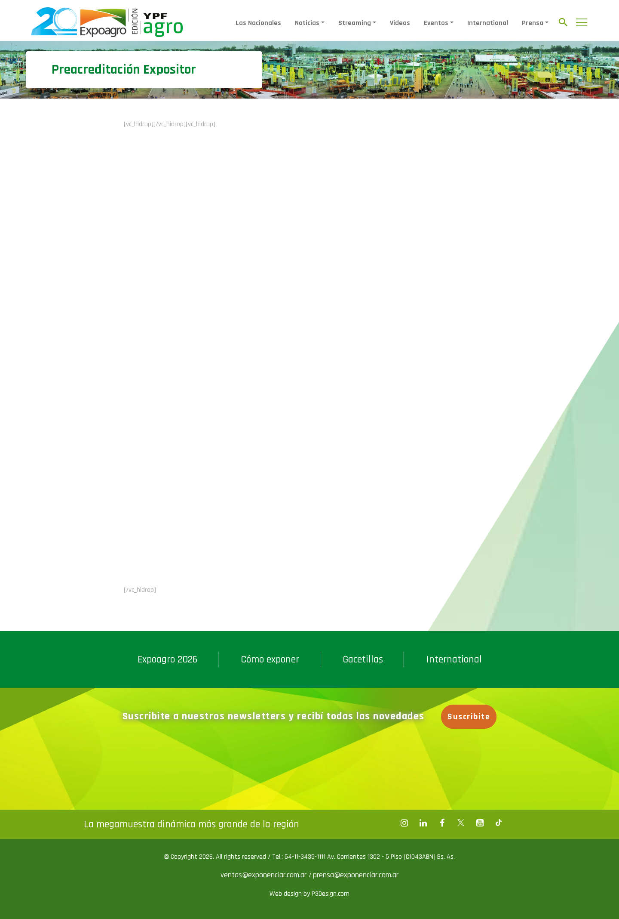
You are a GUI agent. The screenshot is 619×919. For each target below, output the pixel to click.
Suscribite (468, 716)
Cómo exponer (270, 659)
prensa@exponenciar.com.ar (355, 875)
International (487, 23)
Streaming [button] (354, 23)
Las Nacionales (258, 23)
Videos (400, 23)
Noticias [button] (307, 23)
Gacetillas (363, 659)
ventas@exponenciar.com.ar (265, 875)
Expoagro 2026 (167, 659)
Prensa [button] (532, 23)
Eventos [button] (436, 23)
